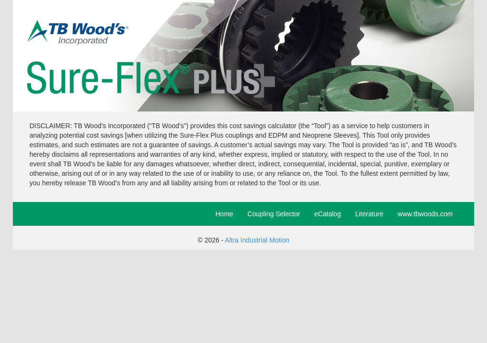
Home (224, 214)
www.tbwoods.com (425, 214)
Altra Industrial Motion (257, 240)
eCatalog (327, 214)
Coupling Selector (273, 214)
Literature (369, 214)
